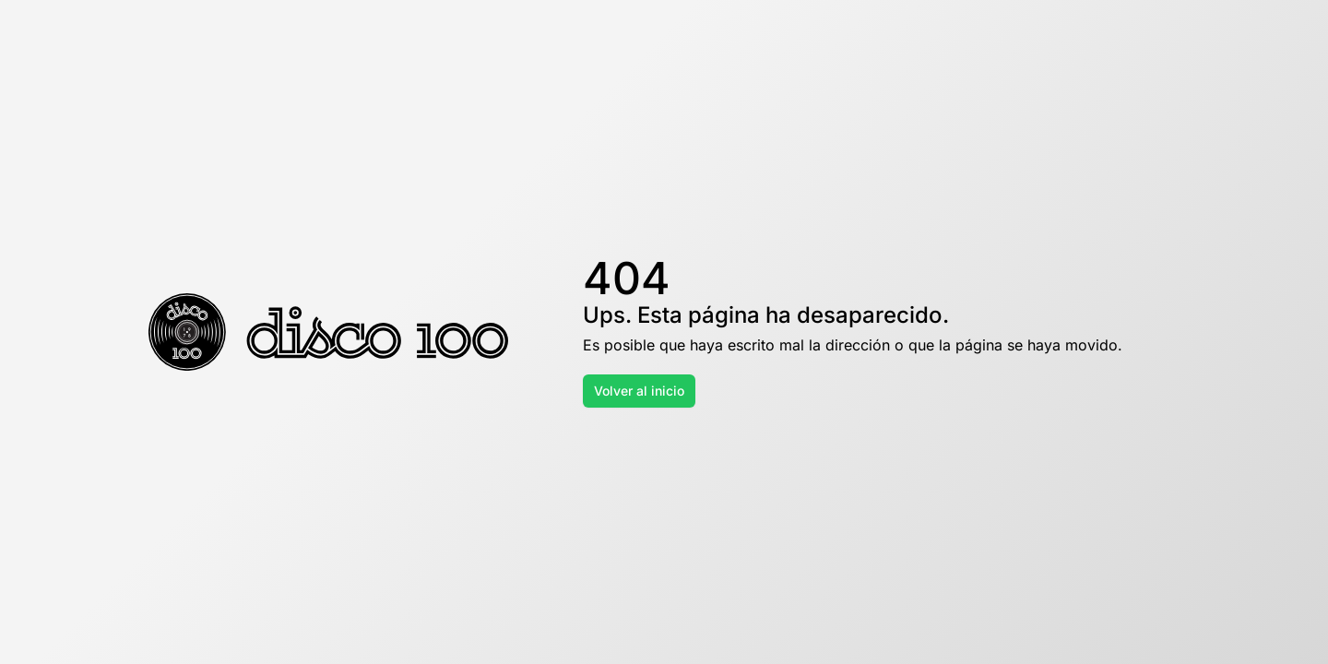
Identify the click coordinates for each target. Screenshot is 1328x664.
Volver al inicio (639, 390)
